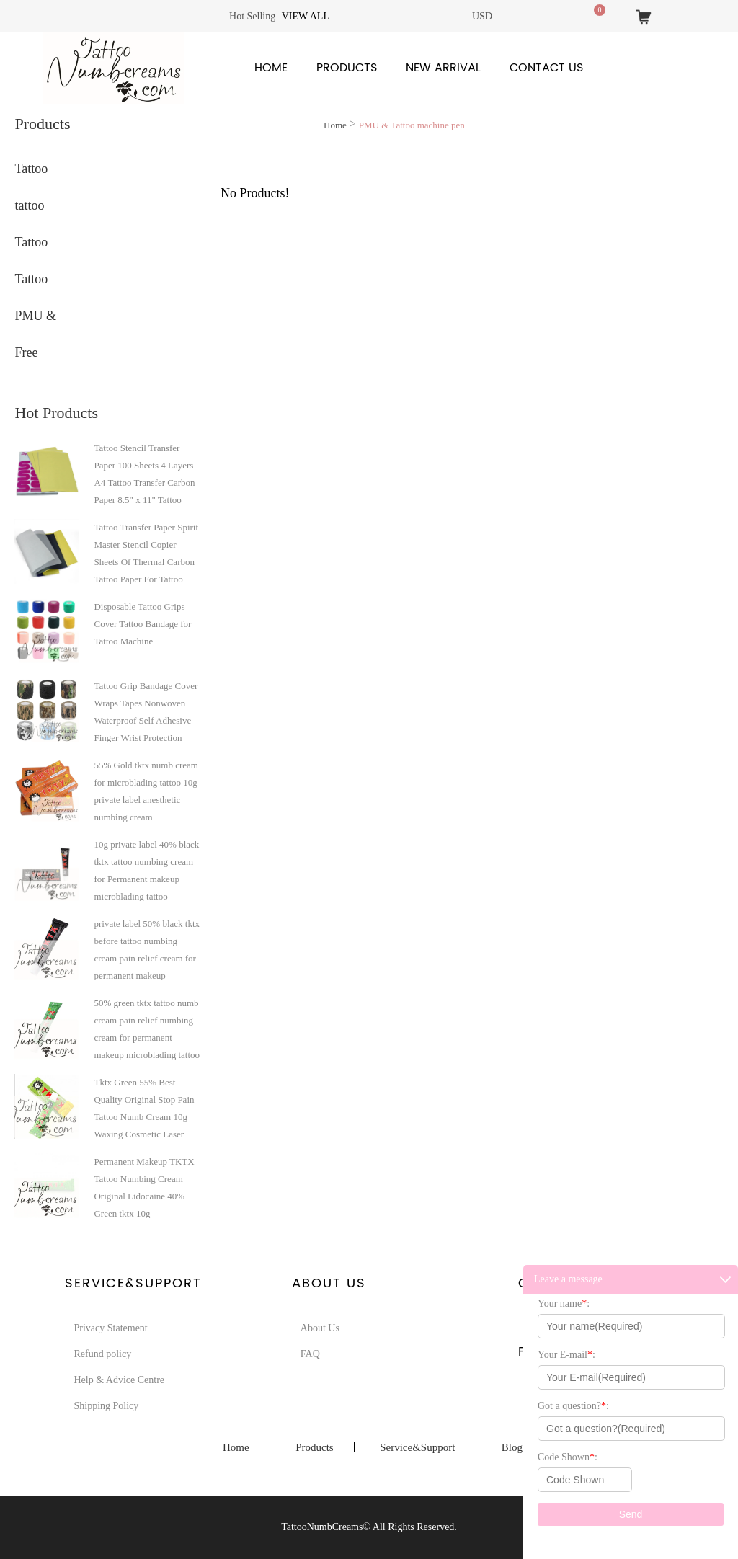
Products (346, 67)
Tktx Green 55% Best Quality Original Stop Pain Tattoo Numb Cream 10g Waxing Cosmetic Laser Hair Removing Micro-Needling (144, 1108)
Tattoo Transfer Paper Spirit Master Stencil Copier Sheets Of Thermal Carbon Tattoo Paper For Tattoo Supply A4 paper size (146, 553)
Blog (512, 1447)
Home (271, 67)
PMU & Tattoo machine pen (412, 125)
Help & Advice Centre (119, 1379)
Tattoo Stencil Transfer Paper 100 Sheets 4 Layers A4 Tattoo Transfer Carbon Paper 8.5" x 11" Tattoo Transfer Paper (144, 474)
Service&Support (417, 1447)
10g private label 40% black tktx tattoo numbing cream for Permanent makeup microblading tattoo (146, 870)
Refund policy (102, 1354)
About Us (320, 1328)
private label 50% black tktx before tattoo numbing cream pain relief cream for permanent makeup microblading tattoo (147, 949)
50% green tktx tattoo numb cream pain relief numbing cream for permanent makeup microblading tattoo (147, 1029)
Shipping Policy (106, 1405)
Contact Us (546, 67)
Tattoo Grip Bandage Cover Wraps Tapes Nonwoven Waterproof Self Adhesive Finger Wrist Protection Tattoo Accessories (145, 711)
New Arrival (443, 67)
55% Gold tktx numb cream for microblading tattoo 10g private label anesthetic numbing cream (145, 791)
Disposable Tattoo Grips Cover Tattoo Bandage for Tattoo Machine (142, 624)
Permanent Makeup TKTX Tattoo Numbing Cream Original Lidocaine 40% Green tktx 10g (144, 1187)
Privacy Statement (110, 1328)
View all (305, 16)
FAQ (310, 1354)
